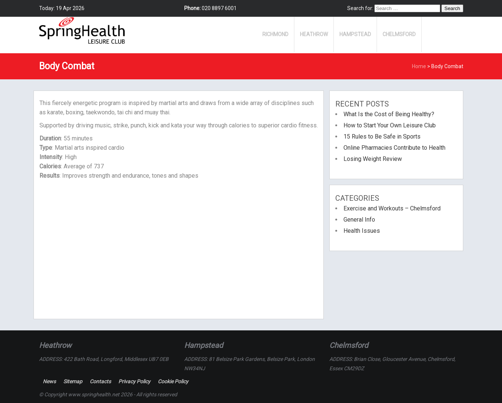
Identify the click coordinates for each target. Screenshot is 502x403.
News (49, 381)
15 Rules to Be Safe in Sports (382, 136)
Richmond (275, 34)
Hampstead (355, 34)
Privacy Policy (134, 381)
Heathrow (314, 34)
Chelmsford (399, 34)
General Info (359, 219)
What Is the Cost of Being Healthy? (388, 114)
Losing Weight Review (372, 158)
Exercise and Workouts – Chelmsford (392, 208)
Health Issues (361, 230)
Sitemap (72, 381)
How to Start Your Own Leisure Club (389, 125)
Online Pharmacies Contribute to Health (394, 147)
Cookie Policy (173, 381)
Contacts (100, 381)
